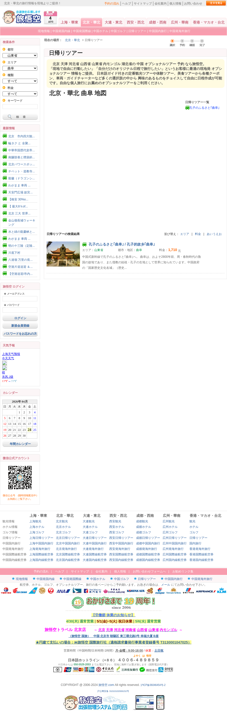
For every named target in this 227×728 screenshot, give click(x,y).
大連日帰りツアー (95, 538)
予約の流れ (111, 3)
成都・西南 (157, 22)
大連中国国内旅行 (95, 543)
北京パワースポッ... (21, 164)
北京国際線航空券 (68, 554)
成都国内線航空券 (148, 560)
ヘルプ (126, 3)
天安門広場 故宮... (20, 192)
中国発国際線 (82, 31)
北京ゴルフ (63, 532)
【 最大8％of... (18, 206)
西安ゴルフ (116, 532)
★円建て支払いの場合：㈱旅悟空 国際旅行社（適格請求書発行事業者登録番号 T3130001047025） (113, 642)
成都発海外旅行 (146, 549)
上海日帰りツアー (41, 538)
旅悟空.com (106, 685)
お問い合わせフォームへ (149, 571)
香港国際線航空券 (201, 554)
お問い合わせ (193, 3)
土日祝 (158, 650)
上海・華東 (69, 22)
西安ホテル (116, 527)
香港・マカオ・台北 (208, 22)
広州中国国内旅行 (175, 543)
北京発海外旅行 (66, 549)
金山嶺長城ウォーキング (21, 222)
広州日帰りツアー (175, 538)
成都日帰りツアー (148, 538)
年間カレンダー (20, 444)
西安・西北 (135, 22)
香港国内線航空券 (201, 560)
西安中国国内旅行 (121, 543)
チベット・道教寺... (21, 171)
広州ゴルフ (170, 532)
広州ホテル (170, 527)
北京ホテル (63, 527)
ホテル (193, 527)
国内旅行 (195, 543)
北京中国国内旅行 (68, 543)
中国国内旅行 (158, 31)
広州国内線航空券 (175, 560)
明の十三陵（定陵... (21, 246)
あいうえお (214, 234)
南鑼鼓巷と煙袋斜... (21, 157)
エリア (184, 234)
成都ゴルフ (143, 532)
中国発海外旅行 (179, 31)
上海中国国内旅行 (41, 543)
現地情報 (44, 31)
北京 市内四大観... (21, 136)
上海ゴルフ (36, 532)
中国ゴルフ (119, 31)
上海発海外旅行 (39, 549)
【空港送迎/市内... (20, 274)
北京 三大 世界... (19, 213)
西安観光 (115, 521)
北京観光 (62, 521)
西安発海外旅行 (119, 549)
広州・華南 (179, 22)
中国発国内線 (61, 31)
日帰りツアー (137, 31)
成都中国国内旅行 (148, 543)
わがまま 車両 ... (19, 185)
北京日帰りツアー (68, 538)
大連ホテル (90, 527)
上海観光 (35, 521)
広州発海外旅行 (173, 549)
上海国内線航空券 (41, 560)
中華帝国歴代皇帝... (21, 150)
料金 (198, 234)
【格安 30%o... (18, 199)
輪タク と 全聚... (19, 143)
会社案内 (161, 3)
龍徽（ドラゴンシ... (21, 178)
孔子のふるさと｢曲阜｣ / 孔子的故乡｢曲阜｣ (118, 244)
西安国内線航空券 (121, 560)
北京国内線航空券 (68, 560)
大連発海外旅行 (93, 549)
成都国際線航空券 (148, 554)
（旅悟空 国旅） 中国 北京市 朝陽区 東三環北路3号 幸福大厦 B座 (113, 636)
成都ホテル (143, 527)
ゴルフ (193, 532)
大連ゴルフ (90, 532)
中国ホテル (100, 31)
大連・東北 (113, 22)
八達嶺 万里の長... (20, 260)
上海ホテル (36, 527)
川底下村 (14, 253)
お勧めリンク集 (182, 571)
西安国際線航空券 (121, 554)
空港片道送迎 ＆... (20, 267)
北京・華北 (91, 22)
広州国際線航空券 (175, 554)
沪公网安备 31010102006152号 (113, 691)
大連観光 (89, 521)
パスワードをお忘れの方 (20, 333)
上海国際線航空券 (41, 554)
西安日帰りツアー (121, 538)
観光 (192, 521)
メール (165, 584)
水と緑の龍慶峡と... (21, 231)
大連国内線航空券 (95, 560)
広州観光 (169, 521)
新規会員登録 (20, 325)
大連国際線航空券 (95, 554)
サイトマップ (143, 3)
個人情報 (175, 3)
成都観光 (142, 521)
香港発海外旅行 (199, 549)
